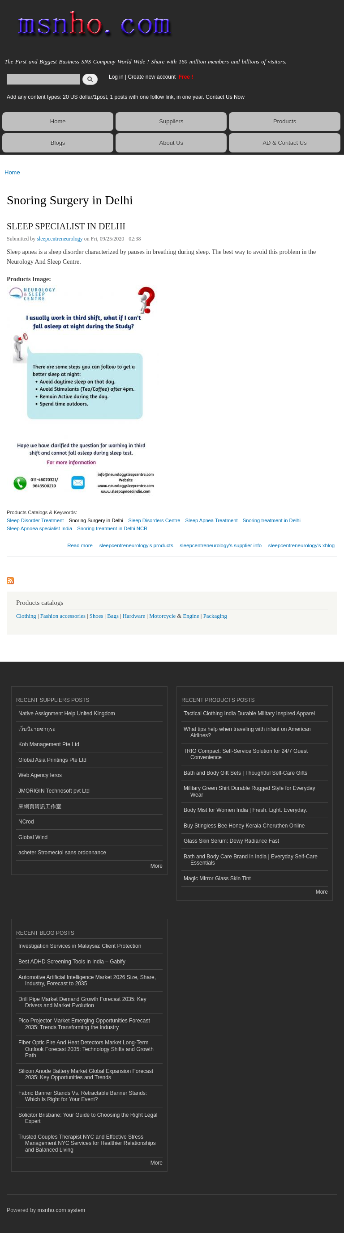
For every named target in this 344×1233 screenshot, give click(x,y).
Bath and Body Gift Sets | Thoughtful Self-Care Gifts (245, 773)
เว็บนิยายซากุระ (36, 729)
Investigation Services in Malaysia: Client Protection (79, 946)
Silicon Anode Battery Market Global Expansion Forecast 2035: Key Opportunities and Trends (85, 1074)
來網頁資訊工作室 (39, 806)
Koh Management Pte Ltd (48, 744)
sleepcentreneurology (60, 239)
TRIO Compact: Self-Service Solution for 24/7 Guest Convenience (246, 754)
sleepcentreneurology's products (136, 545)
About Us (171, 142)
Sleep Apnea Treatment (211, 520)
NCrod (26, 822)
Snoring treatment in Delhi (272, 520)
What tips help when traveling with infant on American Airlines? (247, 732)
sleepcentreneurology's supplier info (221, 545)
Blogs (58, 142)
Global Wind (32, 837)
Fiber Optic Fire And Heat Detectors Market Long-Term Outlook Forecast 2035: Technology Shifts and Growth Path (86, 1049)
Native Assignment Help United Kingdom (66, 713)
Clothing (26, 616)
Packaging (215, 616)
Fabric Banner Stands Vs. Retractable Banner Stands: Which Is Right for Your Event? (82, 1096)
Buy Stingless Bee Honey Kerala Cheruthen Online (244, 826)
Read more (80, 544)
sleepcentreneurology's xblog (301, 545)
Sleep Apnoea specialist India (39, 528)
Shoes (96, 616)
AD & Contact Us (284, 142)
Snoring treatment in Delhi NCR (112, 528)
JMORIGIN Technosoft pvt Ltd (54, 791)
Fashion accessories (63, 616)
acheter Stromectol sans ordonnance (62, 852)
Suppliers (171, 121)
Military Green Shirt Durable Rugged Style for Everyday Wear (249, 791)
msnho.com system (61, 1210)
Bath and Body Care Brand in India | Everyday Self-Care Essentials (251, 859)
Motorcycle (162, 616)
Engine (191, 616)
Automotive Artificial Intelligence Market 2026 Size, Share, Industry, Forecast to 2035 (87, 980)
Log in (116, 77)
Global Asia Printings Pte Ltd (52, 760)
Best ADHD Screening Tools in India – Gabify (71, 962)
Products (284, 121)
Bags (113, 616)
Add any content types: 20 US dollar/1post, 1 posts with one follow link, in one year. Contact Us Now (126, 97)
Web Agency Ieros (40, 775)
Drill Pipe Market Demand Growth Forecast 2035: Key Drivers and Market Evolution (82, 1002)
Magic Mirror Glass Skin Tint (217, 878)
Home (58, 121)
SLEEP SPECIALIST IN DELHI (66, 226)
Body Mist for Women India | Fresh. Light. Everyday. (245, 810)
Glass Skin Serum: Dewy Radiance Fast (231, 841)
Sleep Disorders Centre (154, 520)
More (156, 866)
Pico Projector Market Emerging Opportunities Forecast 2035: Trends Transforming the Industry (84, 1024)
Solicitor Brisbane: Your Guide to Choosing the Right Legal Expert (87, 1118)
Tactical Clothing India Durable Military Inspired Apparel (249, 713)
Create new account (152, 77)
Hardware (134, 616)
